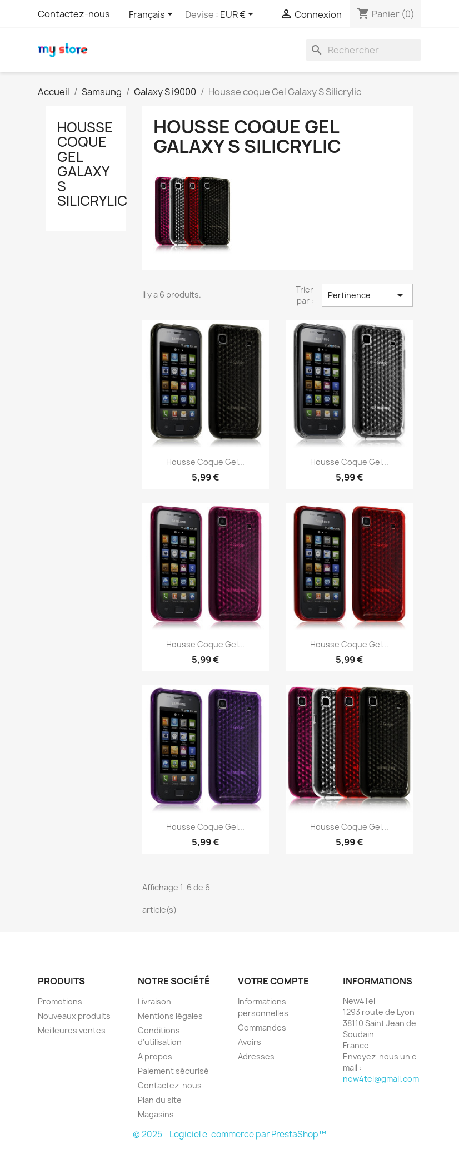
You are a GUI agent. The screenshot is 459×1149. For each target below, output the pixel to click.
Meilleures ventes (72, 1030)
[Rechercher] (363, 50)
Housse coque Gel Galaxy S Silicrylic (92, 164)
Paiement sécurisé (173, 1071)
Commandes (262, 1027)
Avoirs (249, 1042)
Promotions (60, 1001)
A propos (155, 1056)
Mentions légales (170, 1016)
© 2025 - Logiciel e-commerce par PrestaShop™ (229, 1134)
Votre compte (273, 981)
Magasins (156, 1114)
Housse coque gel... (205, 462)
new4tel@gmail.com (381, 1078)
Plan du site (160, 1099)
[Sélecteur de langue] (153, 15)
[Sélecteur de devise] (238, 15)
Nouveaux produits (74, 1016)
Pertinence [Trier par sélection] (367, 295)
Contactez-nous (74, 14)
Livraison (154, 1001)
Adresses (256, 1056)
